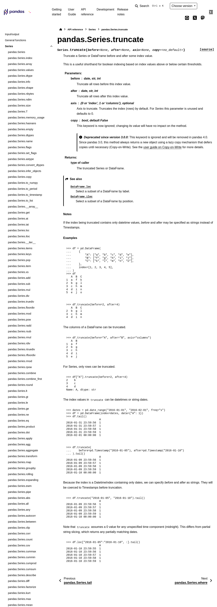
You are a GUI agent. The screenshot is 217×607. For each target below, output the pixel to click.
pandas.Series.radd (19, 325)
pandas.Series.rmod (20, 361)
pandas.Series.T (17, 111)
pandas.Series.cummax (22, 551)
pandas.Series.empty (20, 129)
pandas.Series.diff (18, 580)
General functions (15, 40)
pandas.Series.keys (19, 254)
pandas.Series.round (20, 384)
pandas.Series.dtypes (21, 135)
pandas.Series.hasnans (22, 123)
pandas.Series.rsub (19, 331)
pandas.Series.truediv (21, 301)
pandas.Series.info (19, 81)
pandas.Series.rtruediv (21, 349)
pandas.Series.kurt (19, 592)
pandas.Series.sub (19, 283)
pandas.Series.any (19, 509)
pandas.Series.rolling (20, 474)
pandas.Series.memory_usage (26, 117)
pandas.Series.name (20, 141)
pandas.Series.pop (19, 260)
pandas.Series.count (20, 539)
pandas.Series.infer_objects (24, 171)
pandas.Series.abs (19, 497)
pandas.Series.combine (22, 373)
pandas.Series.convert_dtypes (26, 165)
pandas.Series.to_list (20, 200)
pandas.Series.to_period (22, 188)
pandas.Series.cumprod (22, 563)
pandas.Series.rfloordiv (21, 355)
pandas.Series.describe (22, 575)
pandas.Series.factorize (22, 586)
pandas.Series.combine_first (25, 378)
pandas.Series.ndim (20, 99)
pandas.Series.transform (22, 456)
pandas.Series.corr (19, 533)
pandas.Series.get (19, 212)
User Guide (72, 12)
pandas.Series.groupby (22, 468)
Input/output (12, 34)
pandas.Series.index (20, 58)
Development (105, 9)
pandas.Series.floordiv (21, 307)
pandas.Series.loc (18, 230)
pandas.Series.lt (17, 390)
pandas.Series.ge (18, 408)
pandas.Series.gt (18, 396)
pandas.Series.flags (19, 147)
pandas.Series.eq (18, 420)
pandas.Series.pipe (19, 491)
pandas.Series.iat (18, 224)
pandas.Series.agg (19, 444)
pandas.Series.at (18, 218)
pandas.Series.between (22, 521)
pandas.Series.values (21, 69)
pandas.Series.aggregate (23, 450)
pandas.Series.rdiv (19, 343)
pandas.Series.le (18, 402)
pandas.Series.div (18, 295)
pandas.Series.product (21, 426)
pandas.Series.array (20, 63)
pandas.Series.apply (20, 438)
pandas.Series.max (19, 598)
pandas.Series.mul (19, 289)
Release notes (122, 12)
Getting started (57, 12)
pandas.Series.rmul (19, 337)
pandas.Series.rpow (20, 367)
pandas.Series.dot (19, 432)
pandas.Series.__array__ (23, 206)
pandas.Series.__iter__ (22, 242)
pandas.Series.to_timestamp (25, 194)
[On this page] (211, 12)
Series (9, 46)
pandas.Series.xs (18, 272)
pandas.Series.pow (19, 319)
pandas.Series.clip (19, 527)
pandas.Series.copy (19, 176)
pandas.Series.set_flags (22, 153)
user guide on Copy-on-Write (162, 147)
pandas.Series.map (19, 462)
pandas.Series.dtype (20, 75)
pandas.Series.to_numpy (23, 182)
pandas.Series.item (19, 266)
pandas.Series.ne (18, 414)
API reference (87, 12)
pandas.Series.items (20, 248)
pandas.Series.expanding (23, 479)
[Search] (150, 6)
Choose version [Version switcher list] (182, 5)
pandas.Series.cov (19, 545)
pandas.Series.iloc (19, 236)
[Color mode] (203, 6)
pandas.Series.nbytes (21, 93)
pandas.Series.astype (21, 159)
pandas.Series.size (19, 105)
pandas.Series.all (18, 503)
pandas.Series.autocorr (22, 515)
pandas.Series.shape (20, 87)
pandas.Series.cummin (21, 557)
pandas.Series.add (19, 277)
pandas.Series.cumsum (22, 569)
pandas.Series (16, 52)
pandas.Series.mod (19, 313)
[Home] (60, 29)
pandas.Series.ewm (19, 485)
